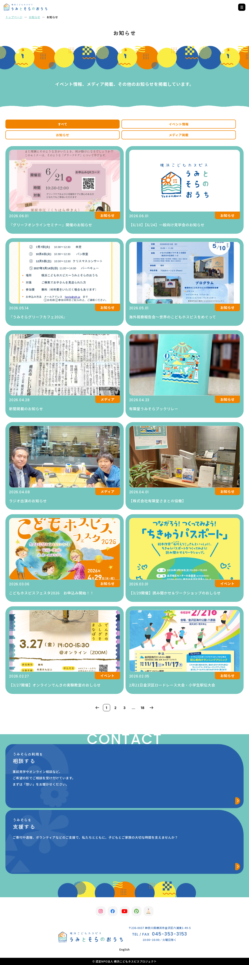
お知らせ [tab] (62, 135)
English (124, 949)
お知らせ (34, 17)
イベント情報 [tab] (178, 124)
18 (142, 708)
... (133, 708)
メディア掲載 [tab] (178, 135)
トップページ (13, 17)
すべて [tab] (62, 124)
